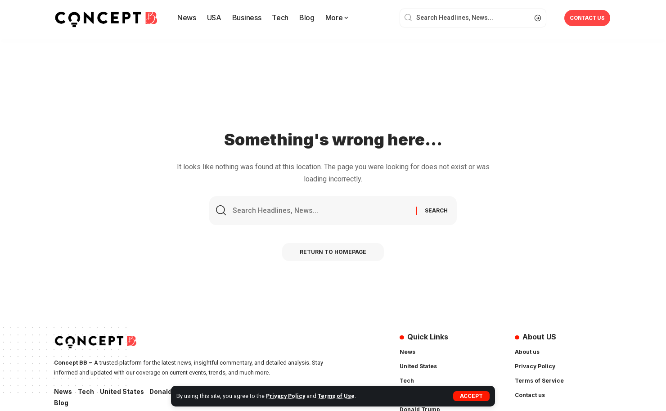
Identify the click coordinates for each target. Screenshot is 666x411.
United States (122, 392)
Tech (86, 392)
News (63, 392)
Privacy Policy (286, 396)
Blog (61, 403)
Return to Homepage (333, 252)
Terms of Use (337, 396)
